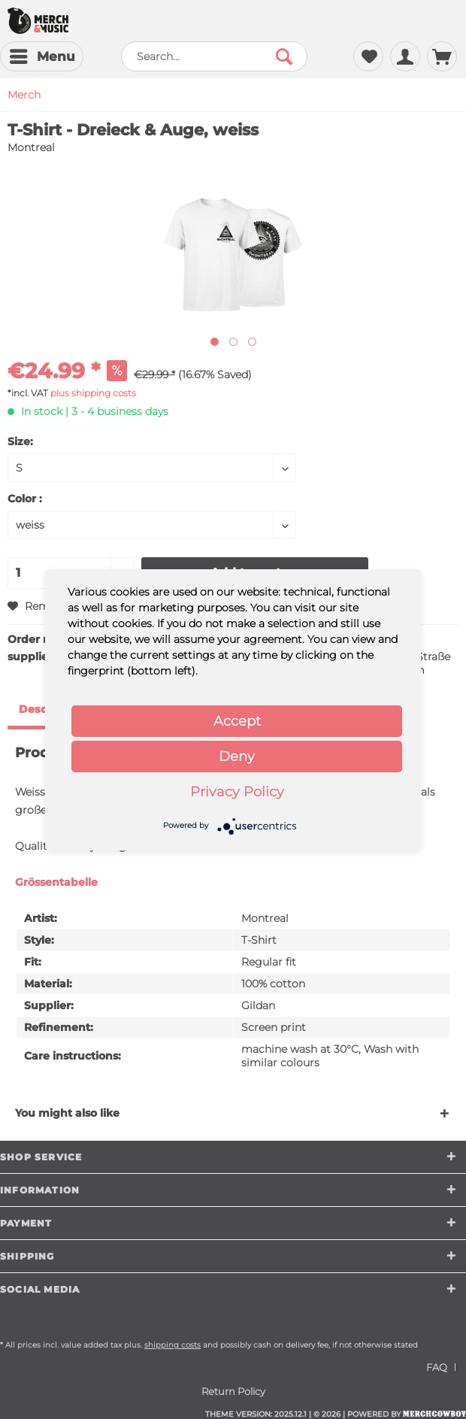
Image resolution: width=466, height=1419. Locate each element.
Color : (25, 498)
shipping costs (172, 1345)
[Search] (284, 56)
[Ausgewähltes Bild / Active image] (214, 342)
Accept (237, 721)
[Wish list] (368, 56)
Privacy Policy (237, 792)
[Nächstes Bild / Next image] (233, 342)
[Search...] (214, 56)
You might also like (67, 1113)
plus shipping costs (93, 393)
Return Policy (233, 1391)
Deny (237, 756)
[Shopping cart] (442, 56)
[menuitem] (41, 56)
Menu (42, 54)
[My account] (405, 56)
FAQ (436, 1367)
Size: (20, 441)
